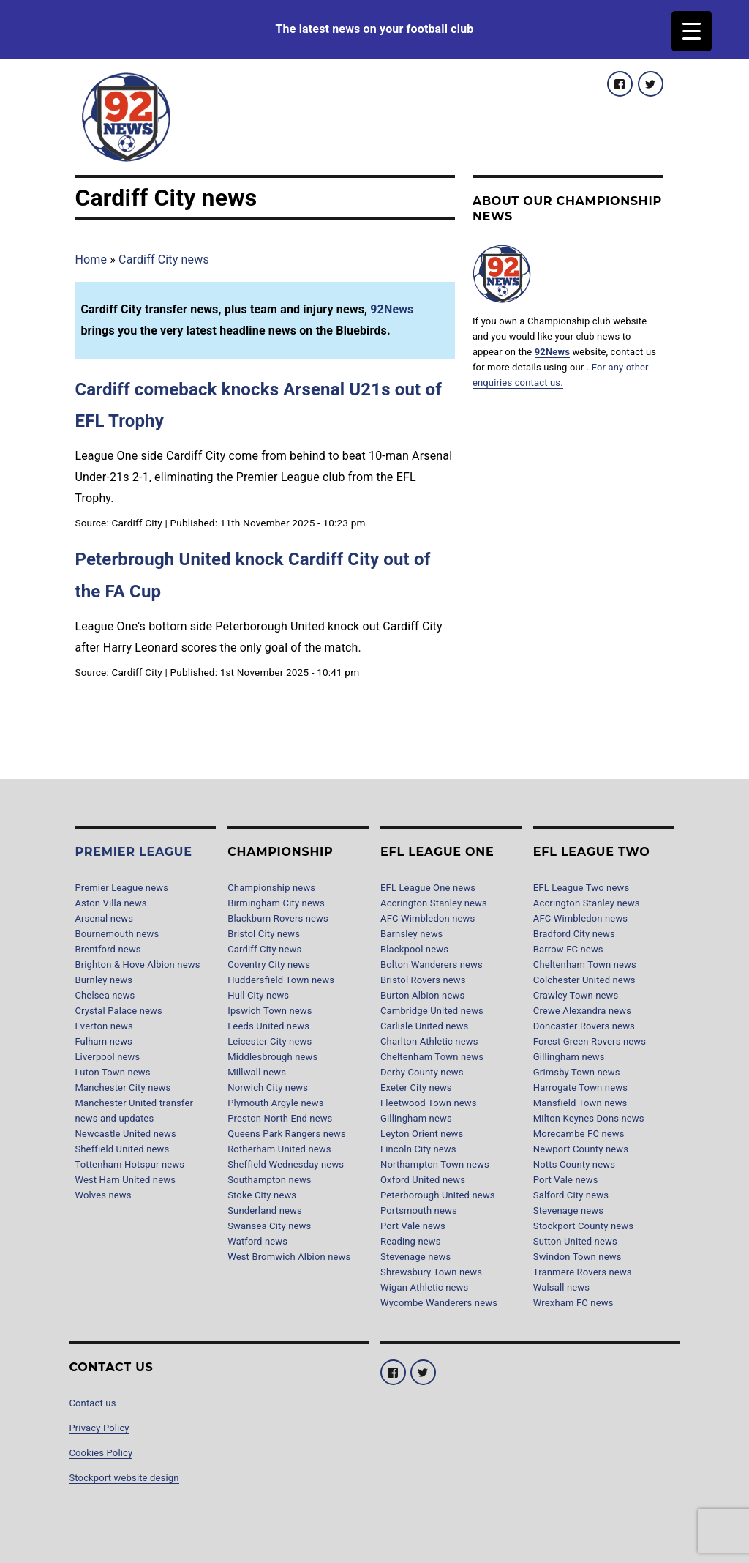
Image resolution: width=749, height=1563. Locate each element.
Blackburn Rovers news (277, 918)
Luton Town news (112, 1072)
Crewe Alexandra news (582, 1010)
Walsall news (561, 1287)
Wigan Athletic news (424, 1287)
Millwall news (256, 1072)
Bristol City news (263, 933)
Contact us (92, 1403)
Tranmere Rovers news (582, 1272)
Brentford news (107, 949)
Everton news (103, 1026)
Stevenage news (415, 1256)
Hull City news (258, 995)
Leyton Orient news (421, 1133)
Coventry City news (268, 964)
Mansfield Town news (580, 1102)
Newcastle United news (125, 1133)
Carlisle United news (424, 1026)
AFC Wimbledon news (427, 918)
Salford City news (571, 1195)
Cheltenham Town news (431, 1056)
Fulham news (103, 1041)
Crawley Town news (576, 995)
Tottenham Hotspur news (129, 1164)
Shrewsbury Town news (431, 1272)
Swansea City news (269, 1225)
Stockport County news (583, 1225)
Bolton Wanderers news (431, 964)
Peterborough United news (437, 1195)
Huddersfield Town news (280, 979)
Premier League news (121, 887)
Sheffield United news (122, 1149)
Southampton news (269, 1179)
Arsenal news (104, 918)
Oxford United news (422, 1179)
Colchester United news (584, 979)
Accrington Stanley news (433, 903)
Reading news (410, 1241)
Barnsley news (411, 933)
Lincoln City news (418, 1149)
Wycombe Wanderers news (438, 1302)
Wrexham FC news (573, 1302)
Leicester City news (269, 1041)
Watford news (257, 1241)
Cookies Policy (100, 1452)
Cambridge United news (431, 1010)
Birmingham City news (276, 903)
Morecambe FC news (579, 1133)
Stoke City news (261, 1195)
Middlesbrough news (272, 1056)
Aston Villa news (110, 903)
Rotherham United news (279, 1149)
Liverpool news (107, 1056)
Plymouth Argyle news (275, 1102)
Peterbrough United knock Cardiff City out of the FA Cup (252, 575)
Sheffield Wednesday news (285, 1164)
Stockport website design (123, 1477)
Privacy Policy (99, 1427)
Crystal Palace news (118, 1010)
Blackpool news (414, 949)
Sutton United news (575, 1241)
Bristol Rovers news (423, 979)
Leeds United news (268, 1026)
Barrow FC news (568, 949)
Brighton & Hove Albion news (137, 964)
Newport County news (580, 1149)
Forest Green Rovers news (589, 1041)
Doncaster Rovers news (584, 1026)
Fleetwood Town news (428, 1102)
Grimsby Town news (576, 1072)
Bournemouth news (117, 933)
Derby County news (422, 1072)
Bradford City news (574, 933)
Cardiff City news (163, 259)
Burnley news (103, 979)
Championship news (271, 887)
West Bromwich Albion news (288, 1256)
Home (91, 259)
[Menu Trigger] (691, 31)
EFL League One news (427, 887)
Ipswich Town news (269, 1010)
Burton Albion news (422, 995)
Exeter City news (416, 1087)
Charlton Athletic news (429, 1041)
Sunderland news (264, 1210)
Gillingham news (416, 1118)
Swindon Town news (577, 1256)
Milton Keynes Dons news (588, 1118)
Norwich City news (267, 1087)
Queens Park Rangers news (286, 1133)
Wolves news (103, 1195)
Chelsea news (105, 995)
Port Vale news (412, 1225)
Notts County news (574, 1164)
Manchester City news (122, 1087)
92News (391, 309)
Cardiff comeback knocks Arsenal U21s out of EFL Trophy (258, 405)
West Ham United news (125, 1179)
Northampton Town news (434, 1164)
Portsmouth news (418, 1210)
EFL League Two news (581, 887)
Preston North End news (279, 1118)
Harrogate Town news (580, 1087)
